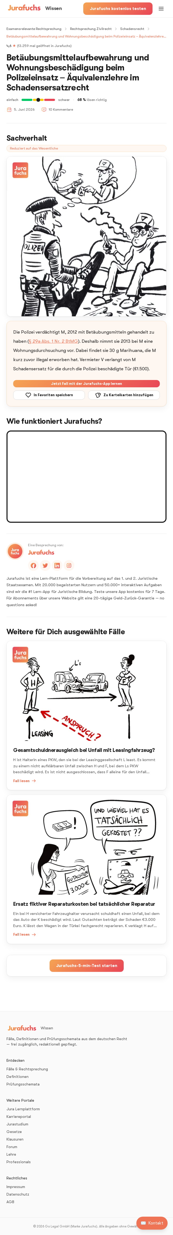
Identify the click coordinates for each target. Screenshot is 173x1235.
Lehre (11, 1154)
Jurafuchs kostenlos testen (118, 8)
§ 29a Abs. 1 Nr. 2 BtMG (53, 341)
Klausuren (14, 1139)
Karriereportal (18, 1116)
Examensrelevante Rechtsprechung (33, 29)
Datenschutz (17, 1194)
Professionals (18, 1162)
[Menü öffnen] (161, 8)
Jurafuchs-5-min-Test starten (86, 965)
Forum (11, 1147)
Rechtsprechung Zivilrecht (91, 29)
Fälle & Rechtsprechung (27, 1069)
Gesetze (14, 1131)
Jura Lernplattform (23, 1109)
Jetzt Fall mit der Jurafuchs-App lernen (86, 384)
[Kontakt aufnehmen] (152, 1223)
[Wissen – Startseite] (34, 8)
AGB (10, 1202)
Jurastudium (17, 1124)
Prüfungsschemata (23, 1084)
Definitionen (17, 1076)
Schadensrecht (132, 29)
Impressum (15, 1187)
